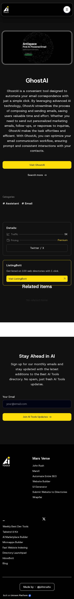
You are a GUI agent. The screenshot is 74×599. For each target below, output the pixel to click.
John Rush (38, 465)
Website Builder (41, 481)
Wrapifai (37, 497)
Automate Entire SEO (45, 476)
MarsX (36, 471)
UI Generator (40, 486)
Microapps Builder (13, 542)
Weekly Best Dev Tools (15, 526)
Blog (5, 563)
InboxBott (8, 558)
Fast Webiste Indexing (15, 547)
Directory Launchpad (14, 552)
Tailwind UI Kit (10, 531)
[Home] (6, 9)
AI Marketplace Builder (15, 537)
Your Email (9, 397)
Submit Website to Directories (50, 492)
